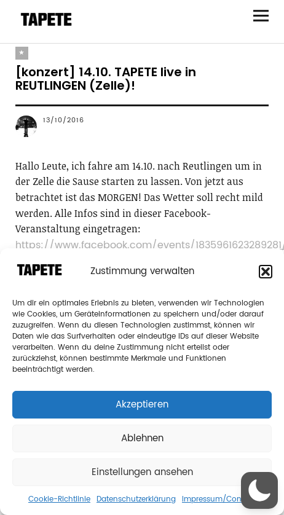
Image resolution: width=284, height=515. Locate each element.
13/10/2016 (63, 120)
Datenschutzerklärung (136, 499)
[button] (265, 271)
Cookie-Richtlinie (59, 499)
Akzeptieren (142, 404)
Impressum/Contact (219, 499)
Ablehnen (142, 438)
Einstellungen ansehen (142, 472)
